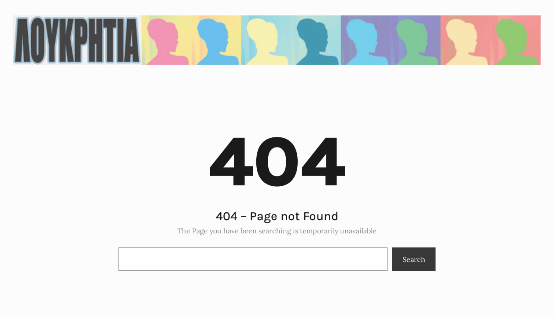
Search (414, 259)
